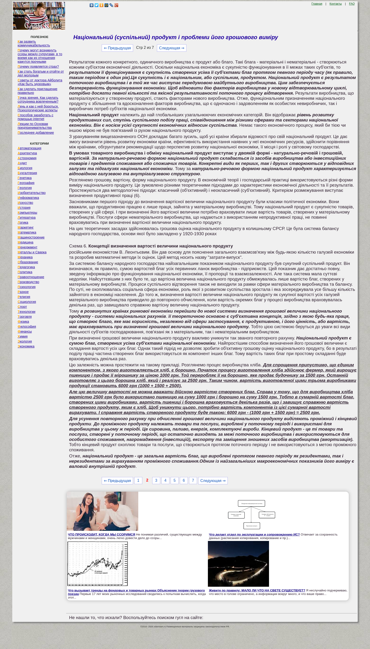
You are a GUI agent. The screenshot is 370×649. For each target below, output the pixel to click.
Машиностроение (31, 237)
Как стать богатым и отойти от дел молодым (41, 73)
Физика (23, 321)
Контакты (336, 3)
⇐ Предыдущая (117, 48)
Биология (25, 168)
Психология (27, 287)
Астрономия (27, 158)
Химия (23, 336)
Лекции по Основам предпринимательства (35, 126)
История (24, 207)
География (26, 183)
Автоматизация (29, 148)
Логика (23, 222)
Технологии (26, 312)
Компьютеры (27, 212)
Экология (25, 341)
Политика (25, 272)
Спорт (22, 307)
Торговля (25, 316)
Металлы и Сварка (32, 252)
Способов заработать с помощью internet (35, 117)
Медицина (26, 242)
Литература (27, 217)
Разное (23, 292)
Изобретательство (32, 193)
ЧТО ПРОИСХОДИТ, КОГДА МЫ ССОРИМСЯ (101, 534)
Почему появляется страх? (38, 66)
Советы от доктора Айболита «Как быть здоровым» (40, 82)
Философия (27, 326)
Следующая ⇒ (171, 48)
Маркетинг (26, 227)
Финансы (25, 331)
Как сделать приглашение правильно (37, 91)
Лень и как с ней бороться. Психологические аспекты (38, 108)
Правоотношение (31, 277)
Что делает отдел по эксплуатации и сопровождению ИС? (254, 534)
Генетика (25, 178)
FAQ (352, 3)
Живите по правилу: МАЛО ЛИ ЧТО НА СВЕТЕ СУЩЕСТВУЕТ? (257, 590)
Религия (24, 297)
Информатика (28, 198)
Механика (25, 257)
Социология (27, 302)
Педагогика (26, 267)
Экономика (26, 346)
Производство (28, 282)
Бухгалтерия (27, 173)
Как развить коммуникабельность (34, 43)
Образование (28, 262)
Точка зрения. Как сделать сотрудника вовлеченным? (38, 99)
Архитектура (27, 153)
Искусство (25, 203)
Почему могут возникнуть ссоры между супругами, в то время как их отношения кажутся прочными (40, 55)
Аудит (22, 163)
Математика (27, 232)
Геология (25, 188)
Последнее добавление (36, 132)
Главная (316, 3)
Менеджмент (28, 247)
